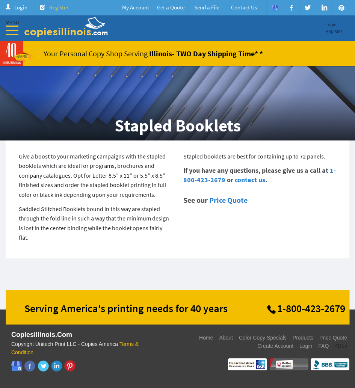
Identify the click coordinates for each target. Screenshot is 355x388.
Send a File (206, 7)
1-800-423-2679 (311, 308)
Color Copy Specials (263, 338)
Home (206, 338)
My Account (135, 7)
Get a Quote (170, 7)
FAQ (323, 346)
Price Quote (228, 200)
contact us (250, 179)
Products (303, 338)
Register (58, 7)
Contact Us (244, 7)
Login (20, 7)
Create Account (275, 346)
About (226, 338)
